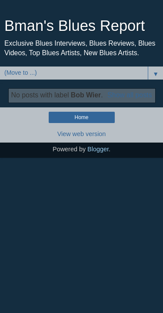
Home (81, 117)
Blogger (98, 149)
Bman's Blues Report (74, 25)
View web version (81, 133)
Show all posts (129, 95)
